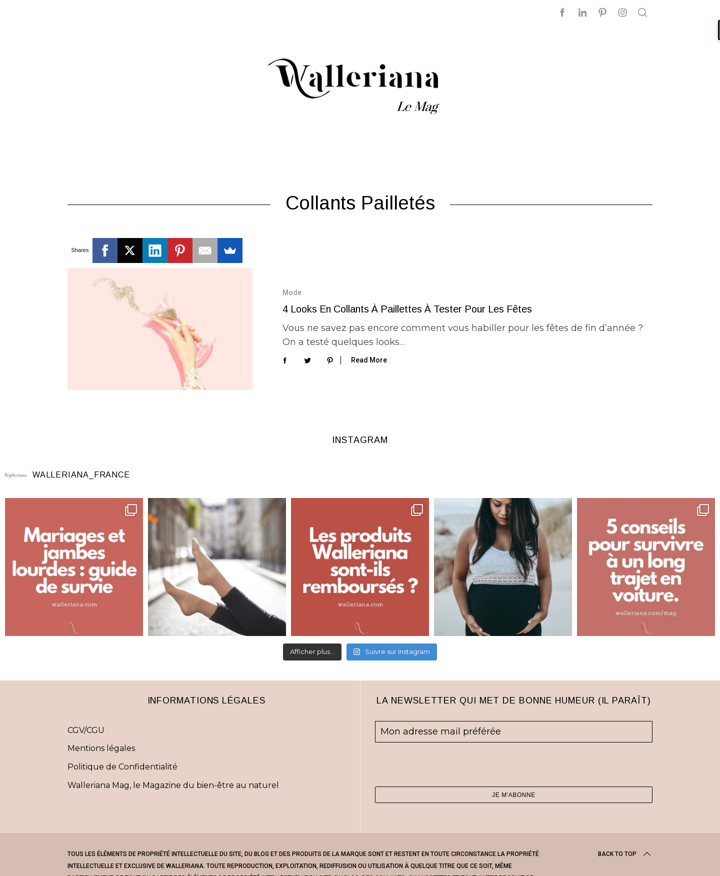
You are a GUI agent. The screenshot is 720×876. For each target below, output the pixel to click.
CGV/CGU (86, 730)
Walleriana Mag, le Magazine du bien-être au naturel (173, 785)
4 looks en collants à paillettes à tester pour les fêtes (407, 309)
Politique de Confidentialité (123, 767)
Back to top (625, 854)
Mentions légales (101, 748)
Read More (369, 360)
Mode (292, 292)
